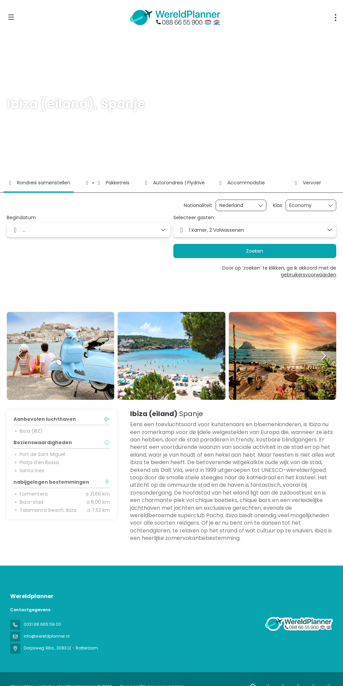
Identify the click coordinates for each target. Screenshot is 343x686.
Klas (277, 205)
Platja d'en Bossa (36, 462)
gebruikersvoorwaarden (308, 274)
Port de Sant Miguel (39, 454)
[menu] (336, 17)
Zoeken (254, 251)
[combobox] (236, 205)
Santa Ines (29, 470)
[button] (20, 356)
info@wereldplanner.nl (47, 636)
